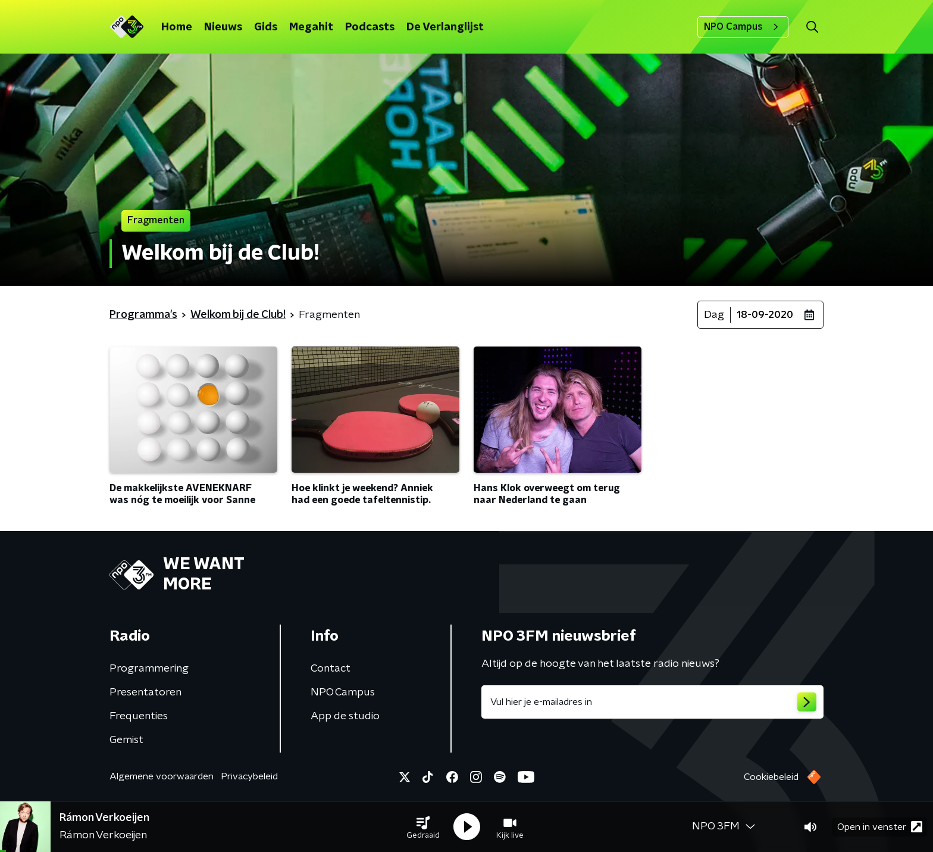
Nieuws (223, 27)
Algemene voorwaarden (161, 776)
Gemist (126, 740)
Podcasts (370, 27)
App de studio (345, 716)
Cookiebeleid (771, 777)
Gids (265, 27)
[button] (423, 827)
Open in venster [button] (879, 826)
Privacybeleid (249, 776)
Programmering (149, 668)
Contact (330, 668)
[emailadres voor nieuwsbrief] (652, 702)
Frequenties (138, 716)
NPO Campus (743, 27)
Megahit (311, 27)
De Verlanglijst (445, 27)
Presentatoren (145, 692)
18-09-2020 (765, 315)
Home (176, 27)
